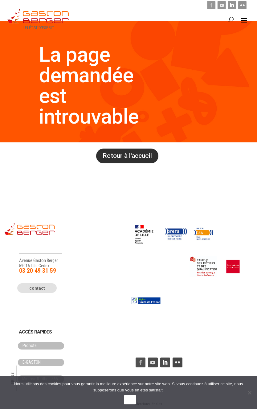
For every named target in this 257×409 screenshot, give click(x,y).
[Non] (249, 393)
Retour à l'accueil (127, 155)
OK (130, 400)
